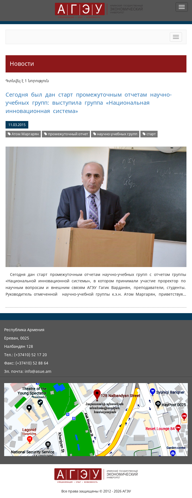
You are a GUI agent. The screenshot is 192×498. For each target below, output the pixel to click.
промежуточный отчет (66, 134)
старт (149, 134)
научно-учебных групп (115, 134)
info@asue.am (38, 371)
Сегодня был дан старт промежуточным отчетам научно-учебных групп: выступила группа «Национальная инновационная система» (89, 103)
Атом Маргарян (23, 134)
